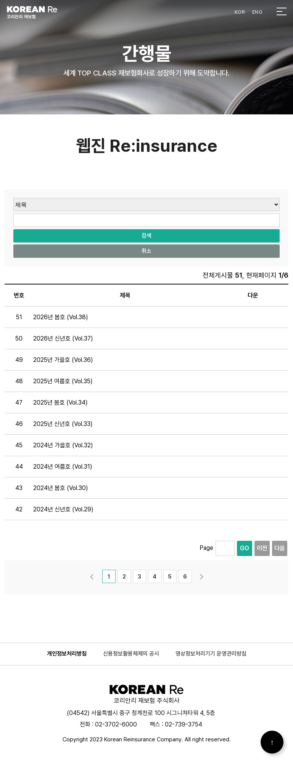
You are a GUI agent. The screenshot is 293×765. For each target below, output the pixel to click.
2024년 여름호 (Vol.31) (62, 466)
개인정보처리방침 (67, 653)
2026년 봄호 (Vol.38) (60, 317)
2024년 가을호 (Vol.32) (63, 445)
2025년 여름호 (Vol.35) (63, 381)
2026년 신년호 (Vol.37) (63, 338)
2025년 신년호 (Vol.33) (63, 424)
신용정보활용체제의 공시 (131, 653)
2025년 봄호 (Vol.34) (60, 402)
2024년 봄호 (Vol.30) (60, 488)
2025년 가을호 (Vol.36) (63, 359)
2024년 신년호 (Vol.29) (63, 509)
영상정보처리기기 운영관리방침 (210, 653)
